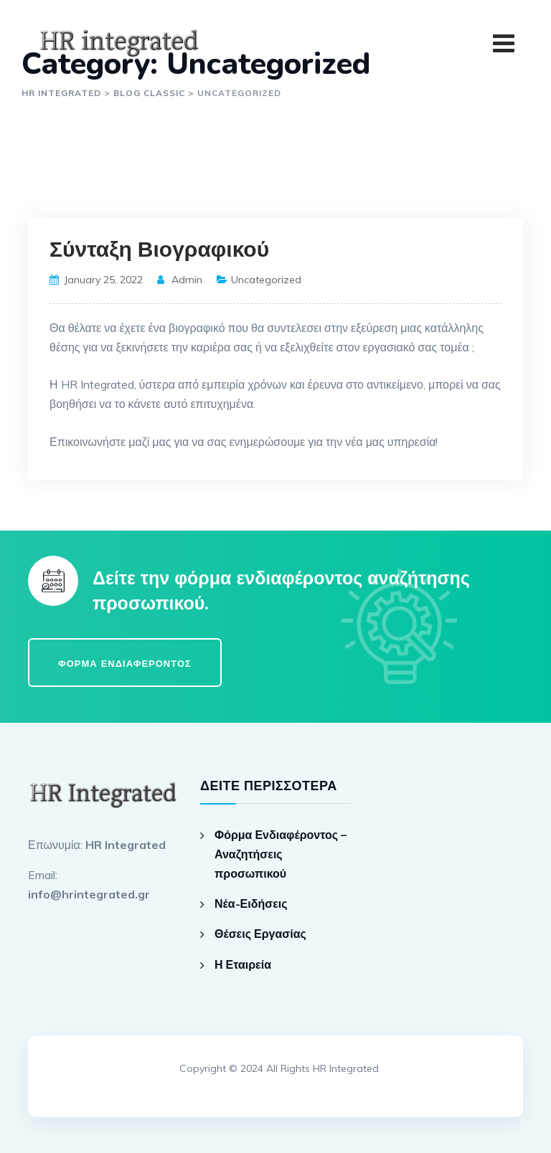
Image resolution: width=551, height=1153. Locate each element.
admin (186, 279)
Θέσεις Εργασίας (260, 933)
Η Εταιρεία (243, 964)
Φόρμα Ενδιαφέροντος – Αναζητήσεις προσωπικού (281, 854)
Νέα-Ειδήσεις (251, 903)
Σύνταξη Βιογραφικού (159, 250)
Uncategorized (266, 279)
